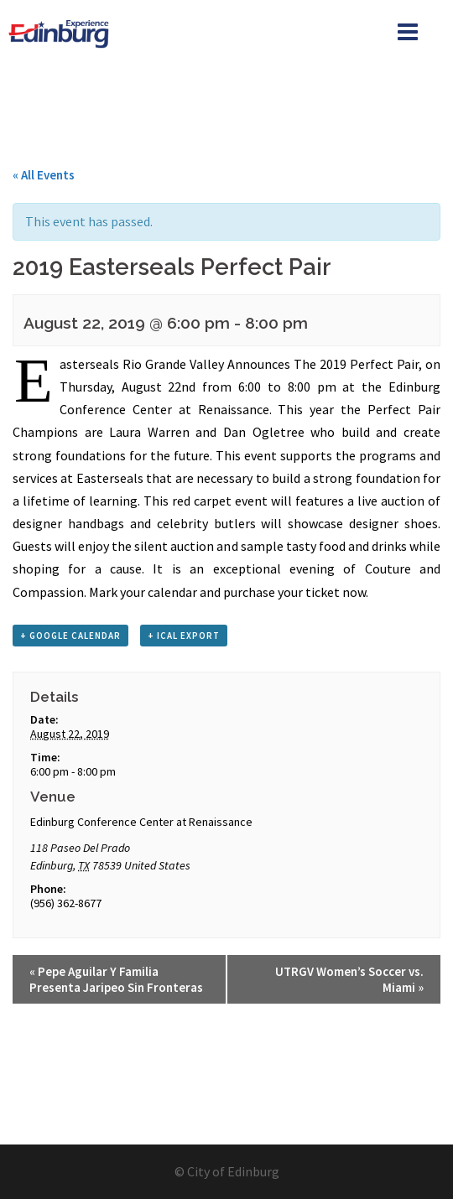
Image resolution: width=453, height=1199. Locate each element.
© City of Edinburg (226, 1171)
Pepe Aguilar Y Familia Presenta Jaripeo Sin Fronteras (116, 979)
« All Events (44, 175)
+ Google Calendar (70, 635)
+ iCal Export (184, 635)
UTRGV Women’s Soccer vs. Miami (349, 979)
